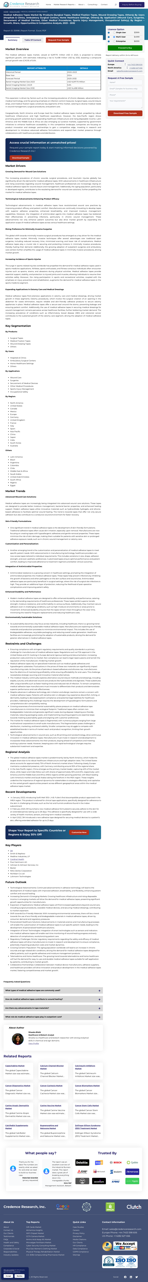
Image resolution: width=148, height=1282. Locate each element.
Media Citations (79, 1239)
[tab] (12, 40)
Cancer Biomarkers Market (87, 1086)
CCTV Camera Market (35, 1236)
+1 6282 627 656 (134, 68)
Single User (121, 32)
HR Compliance (79, 1246)
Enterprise (121, 41)
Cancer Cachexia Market (51, 1086)
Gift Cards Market (33, 1227)
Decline (19, 1276)
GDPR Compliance (81, 1252)
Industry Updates (11, 1255)
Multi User (121, 37)
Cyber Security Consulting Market (41, 1246)
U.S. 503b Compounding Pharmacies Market (45, 1255)
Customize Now (79, 832)
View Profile (33, 1043)
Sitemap (76, 1255)
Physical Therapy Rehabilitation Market (43, 1252)
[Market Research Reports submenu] (75, 4)
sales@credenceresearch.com (129, 71)
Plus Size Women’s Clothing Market (41, 1249)
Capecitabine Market (15, 1066)
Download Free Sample (125, 113)
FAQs (6, 1239)
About (6, 1227)
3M (11, 851)
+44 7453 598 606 (133, 65)
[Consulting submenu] (97, 4)
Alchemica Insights (34, 1230)
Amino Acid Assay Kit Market (38, 1239)
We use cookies (9, 1270)
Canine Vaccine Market (50, 1105)
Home (6, 12)
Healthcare (15, 12)
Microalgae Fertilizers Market (38, 1242)
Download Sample (20, 158)
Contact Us (8, 1230)
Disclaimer (77, 1236)
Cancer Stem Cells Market (87, 1105)
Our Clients (8, 1233)
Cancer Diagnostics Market (17, 1086)
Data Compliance (80, 1249)
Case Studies (78, 1227)
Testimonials (9, 1236)
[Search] (116, 4)
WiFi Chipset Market (35, 1233)
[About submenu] (84, 4)
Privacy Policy (79, 1233)
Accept (8, 1276)
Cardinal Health (17, 859)
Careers (76, 1230)
